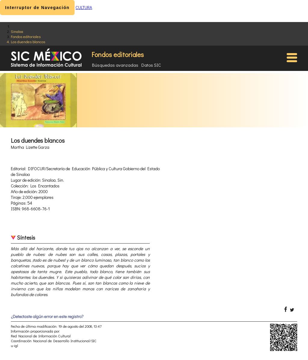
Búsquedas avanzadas (115, 65)
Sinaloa (17, 31)
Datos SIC (151, 65)
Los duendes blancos (28, 41)
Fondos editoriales (26, 36)
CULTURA (83, 7)
